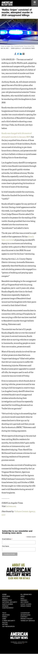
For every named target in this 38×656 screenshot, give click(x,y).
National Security (9, 602)
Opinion (5, 606)
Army (23, 596)
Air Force (24, 602)
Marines (24, 600)
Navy (22, 598)
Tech (4, 613)
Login (23, 643)
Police (5, 622)
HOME (4, 594)
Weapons (6, 615)
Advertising (25, 615)
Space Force (26, 606)
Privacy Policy (27, 619)
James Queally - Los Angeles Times (23, 48)
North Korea (7, 604)
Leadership (25, 613)
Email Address (7, 539)
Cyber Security (8, 620)
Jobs (4, 619)
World (5, 598)
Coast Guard (26, 604)
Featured (6, 596)
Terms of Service (28, 620)
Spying (5, 624)
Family (4, 617)
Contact (24, 617)
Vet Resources (8, 626)
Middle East (7, 600)
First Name (5, 546)
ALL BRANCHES (26, 594)
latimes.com (11, 506)
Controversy (7, 608)
